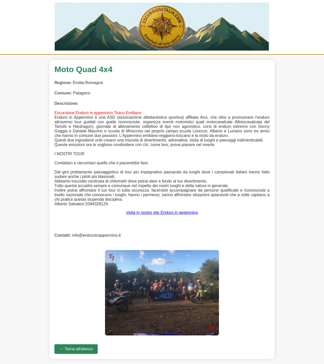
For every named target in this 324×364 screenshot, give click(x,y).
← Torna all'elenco (76, 349)
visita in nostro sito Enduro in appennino (162, 212)
